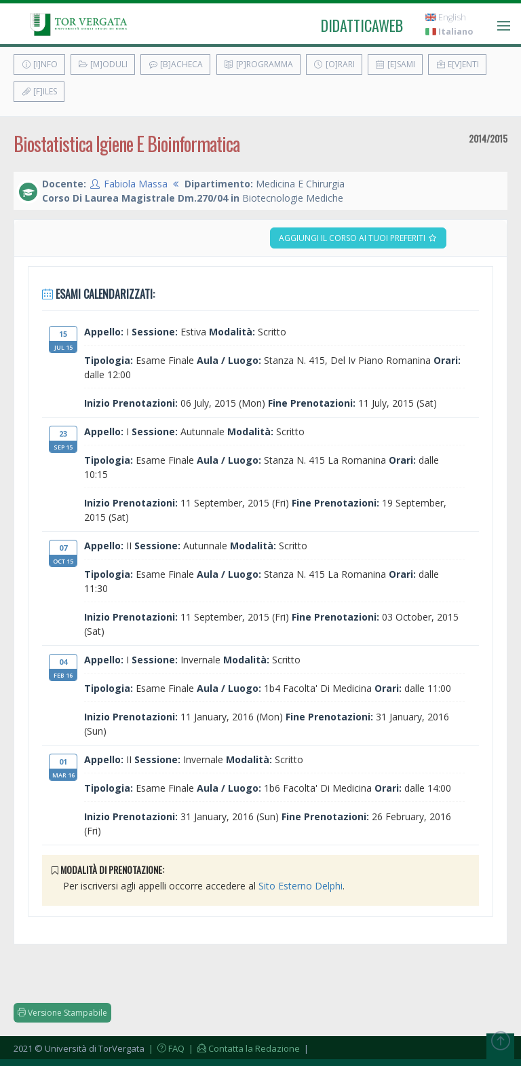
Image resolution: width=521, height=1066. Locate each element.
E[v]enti (457, 64)
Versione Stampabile (62, 1012)
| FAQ (166, 1048)
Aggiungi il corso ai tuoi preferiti (358, 238)
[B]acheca (175, 64)
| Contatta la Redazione (243, 1048)
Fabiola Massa (136, 183)
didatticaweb (362, 25)
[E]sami (395, 64)
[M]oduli (103, 64)
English (445, 17)
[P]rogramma (258, 64)
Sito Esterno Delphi (300, 885)
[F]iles (39, 91)
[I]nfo (39, 64)
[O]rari (334, 64)
